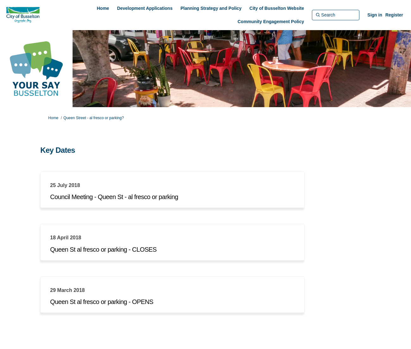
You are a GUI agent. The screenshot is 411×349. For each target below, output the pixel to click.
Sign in (374, 14)
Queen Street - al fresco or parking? (93, 118)
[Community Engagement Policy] (271, 21)
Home (53, 118)
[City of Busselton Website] (277, 8)
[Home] (103, 8)
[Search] (335, 15)
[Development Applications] (145, 8)
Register (394, 14)
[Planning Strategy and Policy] (211, 8)
